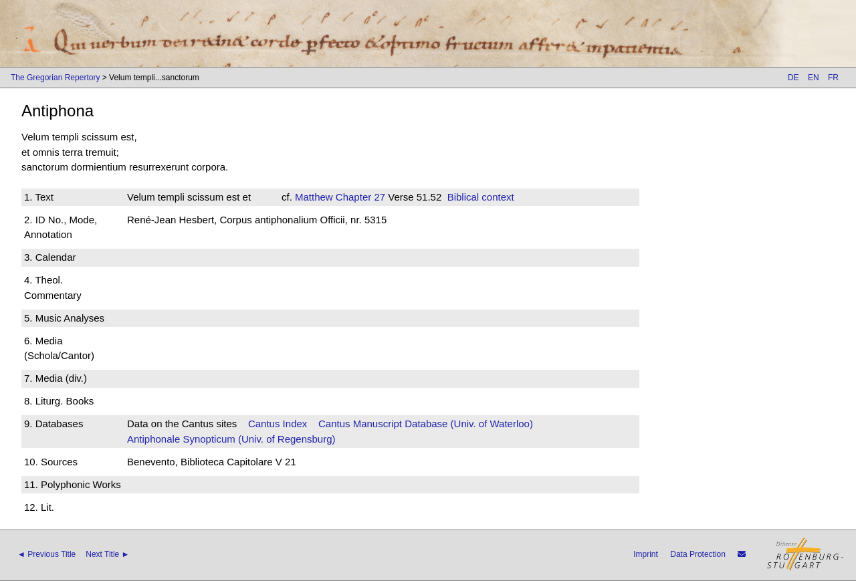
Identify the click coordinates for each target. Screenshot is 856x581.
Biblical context (480, 197)
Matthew (314, 197)
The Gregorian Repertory (55, 77)
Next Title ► (107, 554)
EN (813, 77)
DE (793, 77)
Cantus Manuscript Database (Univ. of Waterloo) (425, 423)
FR (833, 77)
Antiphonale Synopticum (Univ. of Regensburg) (231, 439)
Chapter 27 (359, 197)
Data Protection (698, 554)
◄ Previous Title (46, 554)
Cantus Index (277, 423)
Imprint (645, 554)
